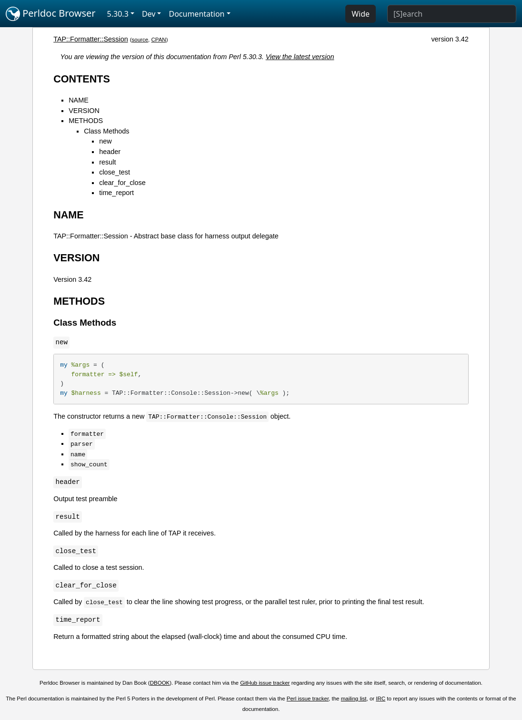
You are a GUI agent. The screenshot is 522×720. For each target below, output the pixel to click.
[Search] (451, 14)
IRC (380, 698)
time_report (116, 192)
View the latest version (300, 57)
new (105, 141)
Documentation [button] (196, 14)
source (140, 39)
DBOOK (160, 683)
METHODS (86, 120)
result (107, 162)
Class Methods (106, 131)
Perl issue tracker (308, 698)
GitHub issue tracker (265, 683)
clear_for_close (122, 182)
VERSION (84, 110)
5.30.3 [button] (118, 14)
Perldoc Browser (51, 14)
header (109, 151)
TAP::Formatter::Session (90, 39)
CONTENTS (81, 79)
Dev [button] (149, 14)
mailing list (354, 698)
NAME (79, 100)
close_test (114, 172)
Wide (360, 14)
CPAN (158, 39)
